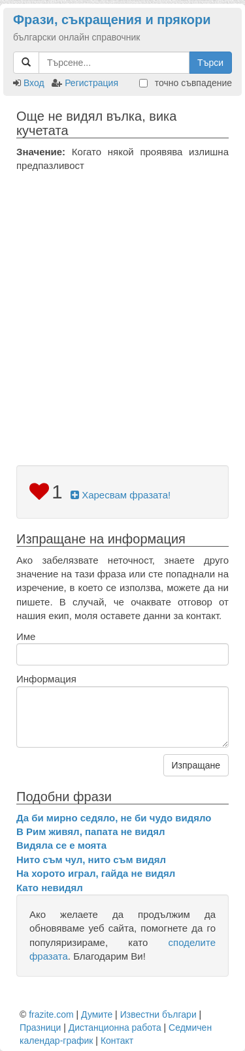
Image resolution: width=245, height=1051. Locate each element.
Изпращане (196, 765)
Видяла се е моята (61, 845)
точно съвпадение (185, 83)
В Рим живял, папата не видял (90, 831)
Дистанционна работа (115, 1027)
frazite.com (51, 1014)
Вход (34, 83)
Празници (40, 1027)
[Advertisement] (122, 301)
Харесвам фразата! (121, 494)
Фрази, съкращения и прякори (111, 19)
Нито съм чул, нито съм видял (91, 859)
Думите (96, 1014)
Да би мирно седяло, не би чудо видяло (113, 817)
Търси (210, 62)
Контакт (117, 1040)
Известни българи (158, 1014)
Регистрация (91, 83)
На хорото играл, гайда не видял (95, 873)
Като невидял (49, 887)
